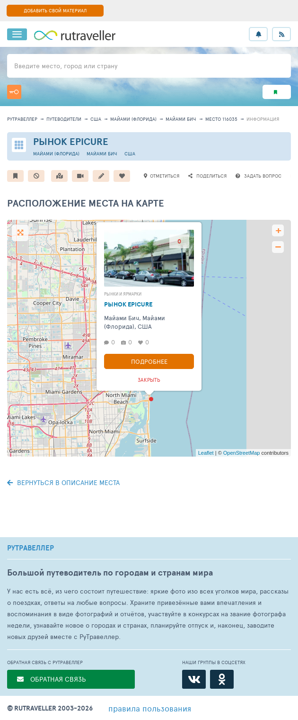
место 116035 (221, 119)
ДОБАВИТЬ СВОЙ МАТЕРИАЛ (55, 10)
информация (262, 119)
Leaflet (206, 453)
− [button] (278, 247)
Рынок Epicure (70, 141)
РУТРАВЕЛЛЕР (30, 548)
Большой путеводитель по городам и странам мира (110, 572)
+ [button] (278, 230)
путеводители (63, 119)
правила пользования (149, 708)
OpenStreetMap (241, 453)
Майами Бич (181, 119)
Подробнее (149, 361)
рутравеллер (22, 119)
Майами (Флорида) (133, 119)
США (95, 119)
